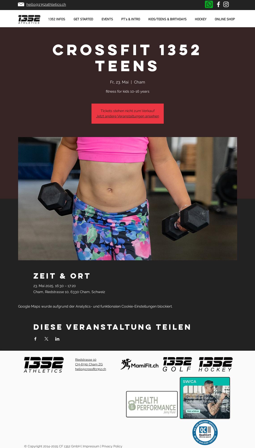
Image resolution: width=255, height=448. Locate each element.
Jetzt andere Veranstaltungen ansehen (127, 116)
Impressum (91, 446)
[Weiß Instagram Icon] (226, 4)
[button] (56, 19)
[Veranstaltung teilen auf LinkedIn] (57, 339)
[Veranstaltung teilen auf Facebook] (35, 339)
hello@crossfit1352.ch (90, 369)
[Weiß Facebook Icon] (218, 4)
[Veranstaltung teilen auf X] (46, 339)
